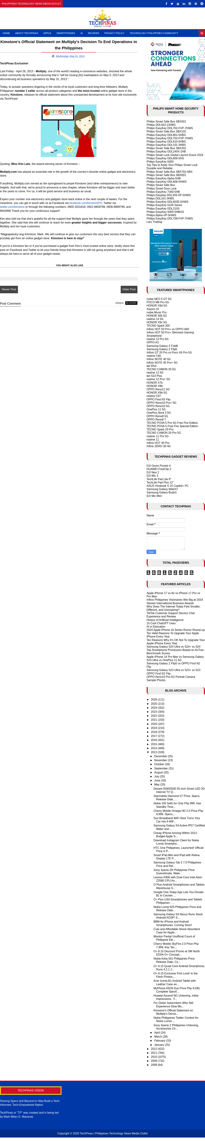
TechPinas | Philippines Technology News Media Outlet (114, 1133)
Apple (47, 33)
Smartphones (65, 33)
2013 (154, 752)
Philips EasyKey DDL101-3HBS (166, 144)
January (159, 1044)
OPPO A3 (153, 342)
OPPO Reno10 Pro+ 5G (161, 402)
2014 (154, 748)
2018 (154, 731)
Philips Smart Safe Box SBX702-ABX (170, 171)
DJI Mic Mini (154, 495)
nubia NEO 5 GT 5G (159, 298)
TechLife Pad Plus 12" (160, 482)
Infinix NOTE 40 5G (159, 359)
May (157, 784)
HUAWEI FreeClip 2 (159, 469)
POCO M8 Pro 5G (158, 302)
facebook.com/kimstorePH (85, 203)
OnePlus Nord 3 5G (159, 412)
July (157, 776)
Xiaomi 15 (153, 309)
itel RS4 (151, 365)
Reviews (93, 33)
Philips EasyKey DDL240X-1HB (166, 151)
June (157, 780)
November (161, 760)
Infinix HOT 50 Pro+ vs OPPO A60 (168, 329)
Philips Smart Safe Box (161, 185)
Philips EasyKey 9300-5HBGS (165, 211)
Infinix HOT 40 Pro (158, 442)
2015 (154, 744)
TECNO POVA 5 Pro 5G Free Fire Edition (172, 422)
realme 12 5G (155, 372)
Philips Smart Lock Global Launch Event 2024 (175, 155)
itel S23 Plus (154, 375)
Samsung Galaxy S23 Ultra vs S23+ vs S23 (173, 670)
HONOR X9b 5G (157, 392)
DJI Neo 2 (153, 472)
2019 (154, 727)
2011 (154, 1052)
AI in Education (156, 626)
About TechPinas (26, 33)
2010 (154, 1056)
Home (6, 33)
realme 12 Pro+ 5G (158, 379)
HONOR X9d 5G (157, 305)
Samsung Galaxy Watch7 (162, 489)
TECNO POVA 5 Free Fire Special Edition (172, 426)
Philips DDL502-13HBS (161, 124)
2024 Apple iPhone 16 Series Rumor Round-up (176, 629)
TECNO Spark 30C (158, 325)
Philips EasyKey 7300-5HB (163, 191)
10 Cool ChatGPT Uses (161, 623)
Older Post (129, 289)
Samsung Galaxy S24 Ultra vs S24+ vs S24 (173, 646)
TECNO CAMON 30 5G (161, 369)
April (157, 1032)
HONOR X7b (155, 382)
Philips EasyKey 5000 (160, 161)
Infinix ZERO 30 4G (159, 446)
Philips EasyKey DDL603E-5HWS (167, 201)
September (161, 768)
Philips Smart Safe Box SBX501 (166, 121)
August (159, 772)
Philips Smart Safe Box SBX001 (166, 175)
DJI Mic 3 (152, 475)
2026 (154, 699)
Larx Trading (154, 221)
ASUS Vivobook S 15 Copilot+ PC (168, 485)
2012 (154, 1048)
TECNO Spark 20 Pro (160, 429)
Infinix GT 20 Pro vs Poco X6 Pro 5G (169, 352)
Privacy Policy (115, 33)
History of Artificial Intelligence (165, 619)
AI (81, 33)
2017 (154, 735)
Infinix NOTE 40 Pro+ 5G (162, 362)
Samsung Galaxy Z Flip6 (162, 349)
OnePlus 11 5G (156, 409)
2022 (154, 715)
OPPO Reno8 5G (157, 416)
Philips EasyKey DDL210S (163, 208)
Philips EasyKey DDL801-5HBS (166, 134)
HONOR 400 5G (157, 315)
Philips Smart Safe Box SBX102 (166, 131)
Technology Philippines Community (154, 33)
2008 (154, 1064)
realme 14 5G (155, 319)
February (160, 1040)
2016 (154, 740)
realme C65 (154, 355)
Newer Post (9, 289)
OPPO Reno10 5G (158, 406)
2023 (154, 711)
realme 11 (153, 439)
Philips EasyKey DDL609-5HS (165, 158)
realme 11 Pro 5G (158, 436)
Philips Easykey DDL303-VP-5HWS (169, 195)
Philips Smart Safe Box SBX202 (166, 148)
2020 (154, 723)
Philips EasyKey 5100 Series (164, 205)
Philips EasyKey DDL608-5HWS (167, 181)
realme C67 (154, 395)
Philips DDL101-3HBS (160, 198)
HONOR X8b (155, 386)
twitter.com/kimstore (12, 206)
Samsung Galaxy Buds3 (162, 492)
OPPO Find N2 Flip (159, 673)
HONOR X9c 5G (157, 322)
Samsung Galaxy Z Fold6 (162, 345)
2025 (154, 703)
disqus (119, 303)
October (159, 764)
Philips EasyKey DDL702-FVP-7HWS (170, 128)
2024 (154, 707)
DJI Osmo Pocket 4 (159, 465)
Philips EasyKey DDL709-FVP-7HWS (170, 218)
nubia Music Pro (157, 312)
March (158, 1036)
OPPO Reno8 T (156, 419)
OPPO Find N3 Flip (159, 399)
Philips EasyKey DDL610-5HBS (166, 141)
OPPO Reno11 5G (158, 389)
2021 (154, 719)
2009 (154, 1060)
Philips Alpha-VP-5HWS (161, 215)
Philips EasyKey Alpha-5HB (164, 178)
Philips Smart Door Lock (162, 188)
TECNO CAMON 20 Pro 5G (164, 432)
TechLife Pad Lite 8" (159, 479)
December (161, 756)
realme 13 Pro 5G (158, 339)
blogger (131, 303)
